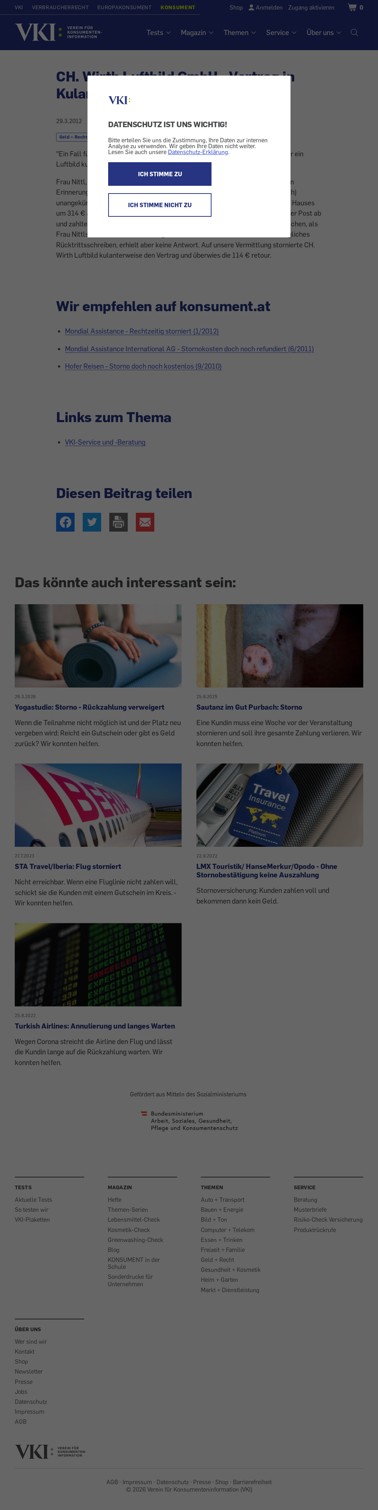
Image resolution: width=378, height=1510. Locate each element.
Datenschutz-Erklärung (198, 152)
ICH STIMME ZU (160, 174)
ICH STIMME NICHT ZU (160, 205)
